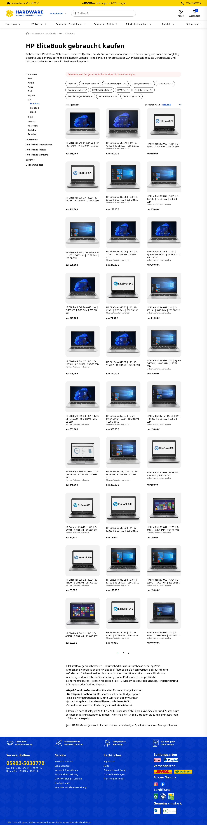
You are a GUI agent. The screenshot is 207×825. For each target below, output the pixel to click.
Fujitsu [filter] (31, 95)
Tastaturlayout (131, 96)
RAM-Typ (123, 90)
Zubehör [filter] (32, 134)
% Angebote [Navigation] (194, 24)
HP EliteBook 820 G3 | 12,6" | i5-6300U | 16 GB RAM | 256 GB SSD (82, 199)
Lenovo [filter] (31, 121)
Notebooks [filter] (31, 74)
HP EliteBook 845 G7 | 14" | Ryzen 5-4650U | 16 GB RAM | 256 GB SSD (164, 364)
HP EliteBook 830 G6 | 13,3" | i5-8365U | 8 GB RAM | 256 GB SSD (123, 199)
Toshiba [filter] (32, 130)
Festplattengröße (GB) (80, 96)
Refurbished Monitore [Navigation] (138, 24)
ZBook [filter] (33, 112)
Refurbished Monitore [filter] (37, 154)
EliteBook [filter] (35, 103)
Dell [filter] (30, 91)
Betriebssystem (107, 96)
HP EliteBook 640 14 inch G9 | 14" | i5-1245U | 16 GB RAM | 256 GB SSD (82, 145)
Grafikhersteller (77, 90)
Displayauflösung (142, 83)
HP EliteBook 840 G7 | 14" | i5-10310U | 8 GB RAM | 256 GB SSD (164, 310)
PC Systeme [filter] (32, 139)
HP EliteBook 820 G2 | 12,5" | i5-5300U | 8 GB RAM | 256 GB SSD (163, 145)
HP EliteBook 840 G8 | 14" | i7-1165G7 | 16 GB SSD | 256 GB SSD (123, 363)
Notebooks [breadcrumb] (50, 33)
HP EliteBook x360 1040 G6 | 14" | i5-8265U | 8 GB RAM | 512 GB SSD (123, 475)
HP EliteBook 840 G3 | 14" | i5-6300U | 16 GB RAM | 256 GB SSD (123, 635)
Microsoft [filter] (32, 125)
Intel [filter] (30, 117)
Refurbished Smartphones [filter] (39, 144)
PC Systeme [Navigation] (38, 24)
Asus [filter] (30, 86)
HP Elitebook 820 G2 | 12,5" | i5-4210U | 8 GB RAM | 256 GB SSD (82, 582)
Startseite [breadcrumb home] (37, 33)
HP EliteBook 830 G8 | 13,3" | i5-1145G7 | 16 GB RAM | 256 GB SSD (123, 255)
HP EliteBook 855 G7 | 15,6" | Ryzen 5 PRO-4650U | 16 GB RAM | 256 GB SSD (123, 420)
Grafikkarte (165, 83)
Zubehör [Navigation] (168, 24)
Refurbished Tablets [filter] (36, 149)
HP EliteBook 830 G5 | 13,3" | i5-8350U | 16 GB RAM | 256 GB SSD (123, 582)
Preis (72, 83)
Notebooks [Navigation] (13, 24)
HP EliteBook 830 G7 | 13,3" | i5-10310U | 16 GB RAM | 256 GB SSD (164, 200)
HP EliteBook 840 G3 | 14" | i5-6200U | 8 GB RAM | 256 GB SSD (123, 310)
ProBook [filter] (34, 107)
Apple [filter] (31, 82)
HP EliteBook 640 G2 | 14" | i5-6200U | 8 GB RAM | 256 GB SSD (122, 529)
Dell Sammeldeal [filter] (34, 164)
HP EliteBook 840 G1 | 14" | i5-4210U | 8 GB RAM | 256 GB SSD (81, 635)
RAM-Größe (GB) (102, 90)
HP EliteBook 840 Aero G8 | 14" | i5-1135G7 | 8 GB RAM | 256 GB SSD (81, 310)
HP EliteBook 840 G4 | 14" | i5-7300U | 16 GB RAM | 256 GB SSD (164, 635)
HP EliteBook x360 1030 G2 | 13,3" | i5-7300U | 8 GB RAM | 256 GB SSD (82, 475)
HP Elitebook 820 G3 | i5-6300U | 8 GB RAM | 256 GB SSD (164, 475)
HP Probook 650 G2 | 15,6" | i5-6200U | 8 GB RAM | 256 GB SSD (82, 530)
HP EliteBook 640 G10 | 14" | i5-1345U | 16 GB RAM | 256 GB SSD (123, 145)
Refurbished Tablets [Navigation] (105, 24)
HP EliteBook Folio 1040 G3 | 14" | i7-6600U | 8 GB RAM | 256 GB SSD (164, 420)
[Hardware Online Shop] (24, 13)
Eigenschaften (90, 83)
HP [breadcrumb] (60, 33)
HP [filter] (29, 99)
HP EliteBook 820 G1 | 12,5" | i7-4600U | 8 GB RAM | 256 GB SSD (164, 530)
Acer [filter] (30, 78)
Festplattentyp (143, 90)
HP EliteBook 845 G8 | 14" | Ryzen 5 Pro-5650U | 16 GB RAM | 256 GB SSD (82, 420)
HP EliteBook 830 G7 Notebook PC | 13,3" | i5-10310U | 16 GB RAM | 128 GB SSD (82, 255)
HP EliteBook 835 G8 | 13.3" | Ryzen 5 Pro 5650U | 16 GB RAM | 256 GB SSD (164, 255)
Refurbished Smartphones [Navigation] (71, 24)
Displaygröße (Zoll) (115, 83)
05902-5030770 (193, 3)
